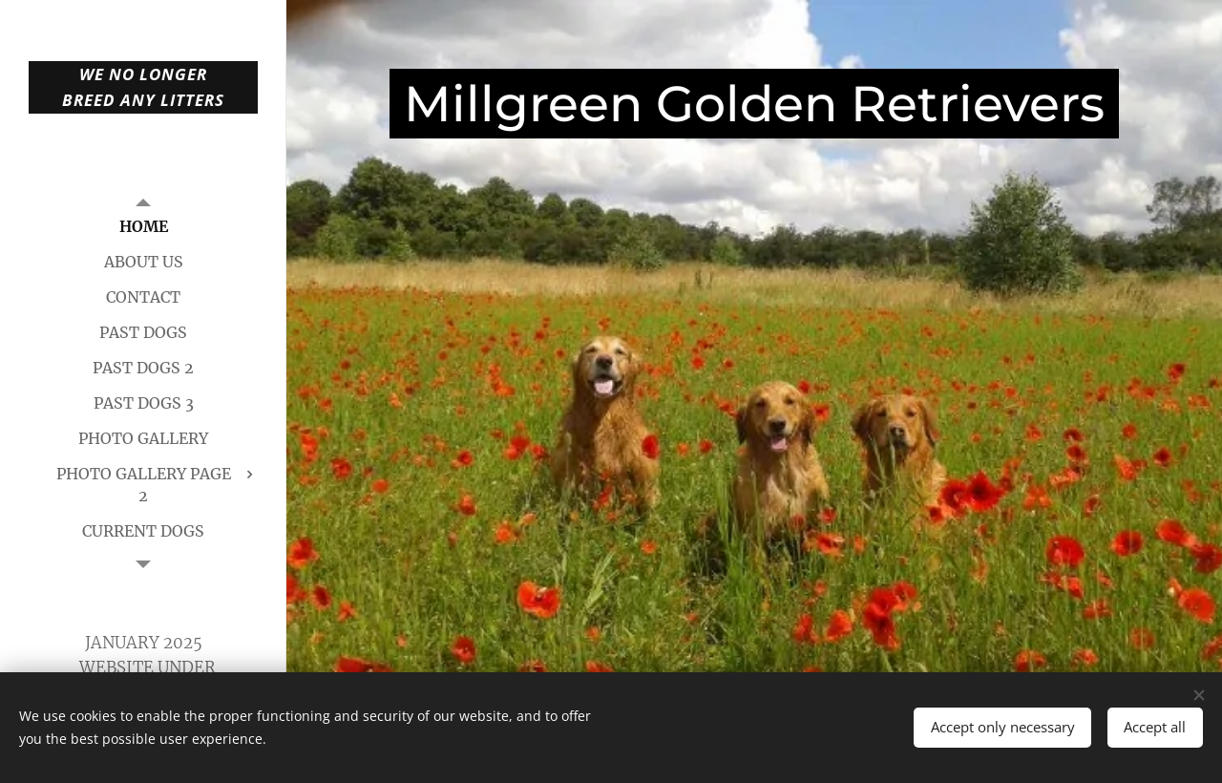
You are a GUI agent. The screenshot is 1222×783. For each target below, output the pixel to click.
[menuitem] (143, 227)
